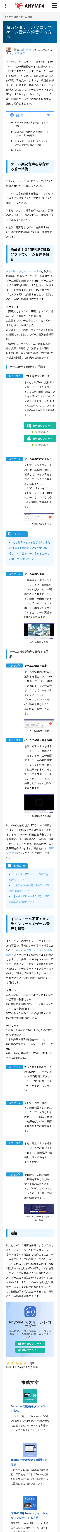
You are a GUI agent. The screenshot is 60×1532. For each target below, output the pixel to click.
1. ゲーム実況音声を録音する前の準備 (31, 124)
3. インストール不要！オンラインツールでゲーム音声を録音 (31, 143)
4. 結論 (18, 150)
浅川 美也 (25, 49)
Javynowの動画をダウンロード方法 (29, 1409)
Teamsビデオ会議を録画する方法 (29, 1462)
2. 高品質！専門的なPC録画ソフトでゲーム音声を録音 (32, 134)
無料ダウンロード (43, 425)
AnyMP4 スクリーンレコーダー (23, 271)
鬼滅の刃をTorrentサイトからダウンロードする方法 (29, 1515)
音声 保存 (13, 17)
